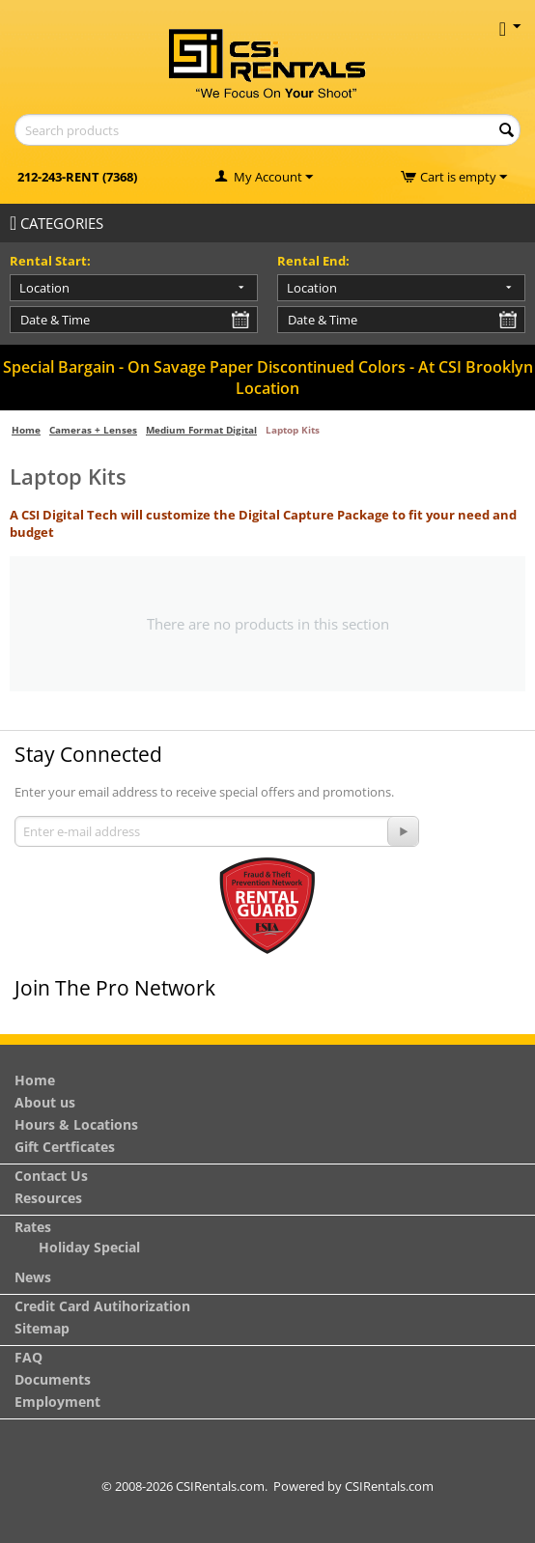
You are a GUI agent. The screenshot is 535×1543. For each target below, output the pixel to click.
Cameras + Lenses (93, 429)
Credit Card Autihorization (102, 1306)
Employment (57, 1401)
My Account (268, 176)
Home (26, 429)
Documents (52, 1379)
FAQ (28, 1357)
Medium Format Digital (201, 429)
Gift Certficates (64, 1146)
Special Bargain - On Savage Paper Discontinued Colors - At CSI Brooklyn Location (268, 377)
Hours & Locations (76, 1124)
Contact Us (51, 1175)
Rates (32, 1227)
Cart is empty (463, 176)
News (32, 1277)
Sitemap (42, 1328)
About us (44, 1102)
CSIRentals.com (389, 1486)
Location (44, 287)
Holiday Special (89, 1247)
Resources (48, 1198)
